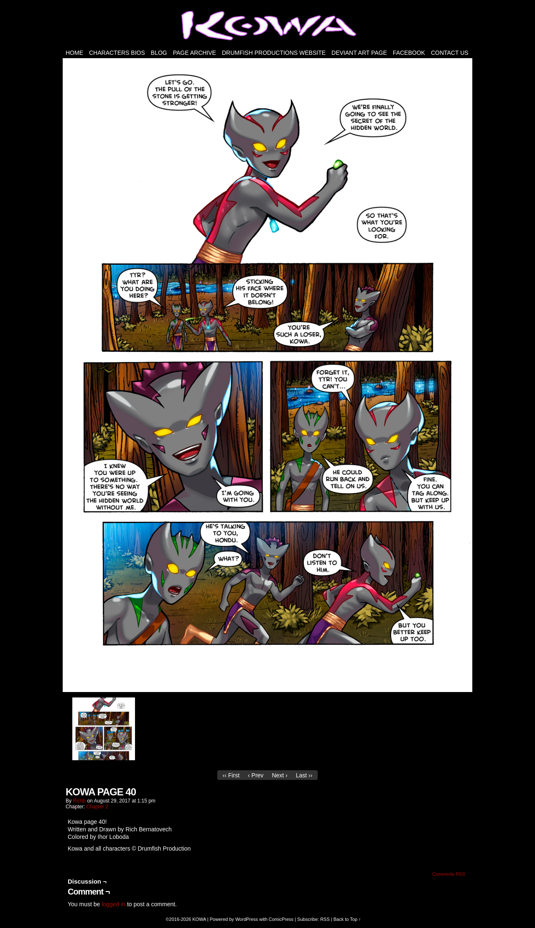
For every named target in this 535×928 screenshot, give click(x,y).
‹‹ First (231, 775)
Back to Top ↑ (347, 919)
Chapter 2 (97, 807)
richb (79, 801)
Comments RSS (448, 874)
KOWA (199, 919)
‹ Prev (255, 775)
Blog (159, 52)
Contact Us (450, 52)
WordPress (246, 919)
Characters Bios (117, 52)
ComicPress (281, 919)
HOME (74, 52)
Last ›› (304, 775)
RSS (325, 919)
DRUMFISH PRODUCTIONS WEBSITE (274, 52)
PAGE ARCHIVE (194, 52)
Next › (279, 775)
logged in (113, 904)
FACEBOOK (409, 52)
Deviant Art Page (359, 52)
